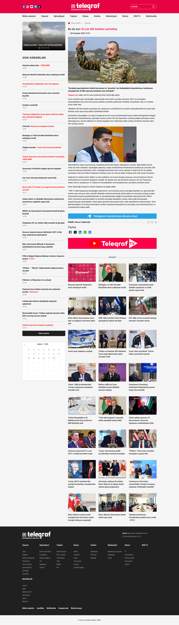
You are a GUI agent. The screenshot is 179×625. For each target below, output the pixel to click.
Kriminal (93, 555)
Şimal (24, 598)
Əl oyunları (128, 561)
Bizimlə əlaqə (76, 608)
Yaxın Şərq (77, 561)
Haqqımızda (63, 608)
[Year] (48, 344)
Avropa (76, 564)
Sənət (110, 558)
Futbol (127, 564)
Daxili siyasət (27, 567)
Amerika (76, 555)
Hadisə (97, 16)
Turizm (41, 567)
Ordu (24, 551)
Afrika (76, 551)
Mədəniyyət (111, 16)
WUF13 (137, 16)
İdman (125, 16)
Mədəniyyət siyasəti (115, 551)
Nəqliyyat (42, 564)
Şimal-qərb (26, 595)
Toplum (73, 16)
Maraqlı (93, 558)
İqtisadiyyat (59, 16)
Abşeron (25, 601)
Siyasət (44, 16)
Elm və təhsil (61, 555)
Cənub (24, 585)
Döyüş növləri (129, 558)
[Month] (40, 344)
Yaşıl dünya (61, 558)
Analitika (25, 574)
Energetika (43, 555)
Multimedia (151, 16)
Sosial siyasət (61, 551)
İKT (40, 561)
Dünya (85, 16)
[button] (39, 48)
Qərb (24, 589)
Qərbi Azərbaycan (28, 558)
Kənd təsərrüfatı (45, 551)
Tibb (58, 561)
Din (58, 567)
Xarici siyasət (27, 564)
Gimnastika (129, 555)
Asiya (76, 558)
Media (59, 564)
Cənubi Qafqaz (79, 567)
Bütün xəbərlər (29, 16)
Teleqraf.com (73, 95)
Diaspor (25, 555)
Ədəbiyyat (111, 555)
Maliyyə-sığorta (44, 558)
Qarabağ (25, 571)
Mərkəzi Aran (27, 592)
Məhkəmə (94, 551)
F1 (126, 551)
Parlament (26, 561)
